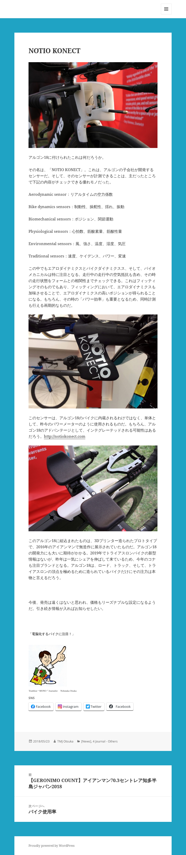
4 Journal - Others (105, 741)
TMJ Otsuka (65, 741)
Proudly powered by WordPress (52, 845)
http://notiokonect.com (64, 436)
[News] (86, 741)
